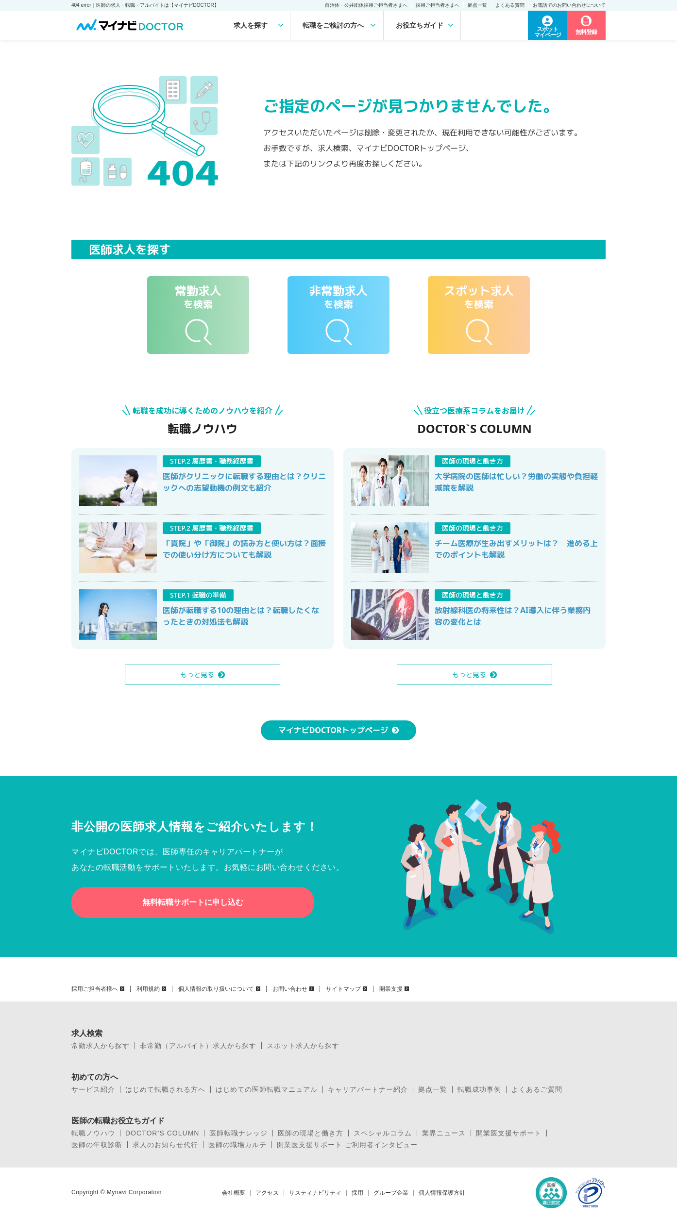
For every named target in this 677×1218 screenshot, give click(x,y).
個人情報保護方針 (442, 1193)
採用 (357, 1193)
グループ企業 (390, 1193)
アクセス (267, 1193)
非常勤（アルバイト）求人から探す (198, 1045)
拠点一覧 (477, 5)
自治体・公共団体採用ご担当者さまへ (366, 5)
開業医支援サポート (509, 1133)
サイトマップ (343, 989)
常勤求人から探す (100, 1045)
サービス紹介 (93, 1089)
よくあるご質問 (536, 1089)
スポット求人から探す (303, 1045)
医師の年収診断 (96, 1144)
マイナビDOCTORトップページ (333, 730)
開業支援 (391, 989)
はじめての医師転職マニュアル (267, 1089)
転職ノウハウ (93, 1133)
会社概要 (233, 1193)
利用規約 (148, 989)
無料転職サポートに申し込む (192, 902)
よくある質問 (510, 5)
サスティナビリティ (315, 1193)
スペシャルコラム (383, 1133)
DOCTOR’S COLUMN (162, 1133)
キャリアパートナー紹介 (368, 1089)
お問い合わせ (289, 989)
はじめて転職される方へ (165, 1089)
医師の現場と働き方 (310, 1133)
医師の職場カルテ (237, 1144)
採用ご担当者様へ (94, 989)
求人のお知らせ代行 (165, 1144)
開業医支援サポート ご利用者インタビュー (347, 1144)
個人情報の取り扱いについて (216, 989)
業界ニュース (444, 1133)
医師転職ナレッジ (238, 1133)
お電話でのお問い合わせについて (569, 5)
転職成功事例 (479, 1089)
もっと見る (197, 674)
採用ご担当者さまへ (437, 5)
